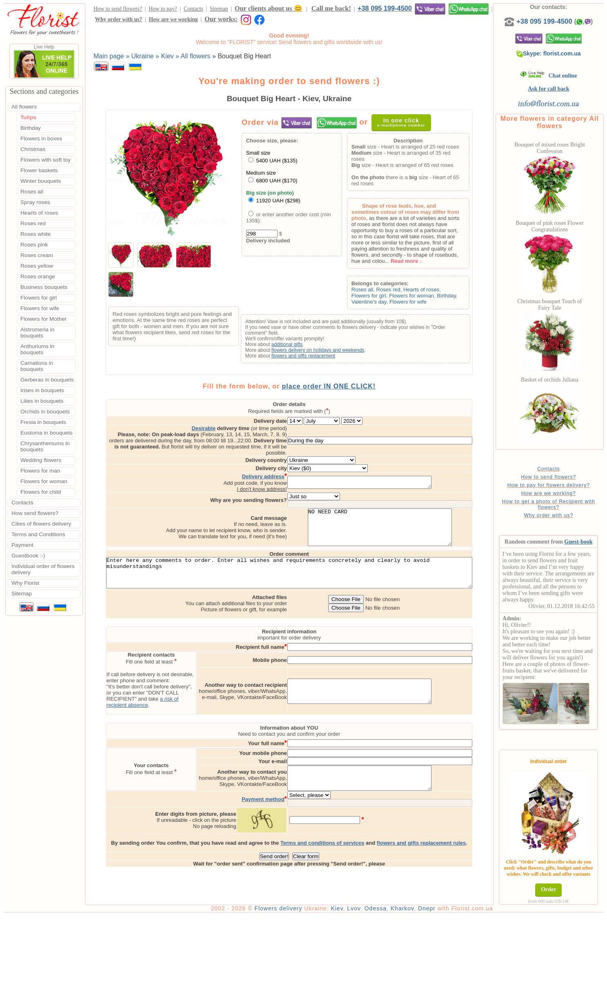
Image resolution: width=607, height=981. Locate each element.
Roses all (370, 289)
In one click (399, 122)
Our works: (221, 19)
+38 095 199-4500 (385, 8)
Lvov (364, 973)
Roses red (396, 289)
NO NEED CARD (407, 519)
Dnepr (437, 973)
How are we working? (554, 493)
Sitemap (219, 9)
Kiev (347, 973)
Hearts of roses (429, 289)
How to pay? (163, 9)
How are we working (173, 19)
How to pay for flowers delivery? (553, 485)
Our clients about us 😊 (268, 8)
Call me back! (331, 8)
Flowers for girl (376, 296)
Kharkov (412, 973)
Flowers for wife (415, 302)
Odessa (386, 973)
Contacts (193, 9)
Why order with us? (118, 19)
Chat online (553, 76)
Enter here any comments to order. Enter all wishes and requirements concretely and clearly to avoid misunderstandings (294, 571)
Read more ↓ (414, 261)
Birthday (454, 296)
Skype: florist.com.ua (554, 53)
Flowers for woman (419, 296)
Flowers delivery (289, 973)
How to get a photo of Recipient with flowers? (553, 504)
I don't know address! (289, 477)
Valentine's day (376, 302)
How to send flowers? (117, 9)
